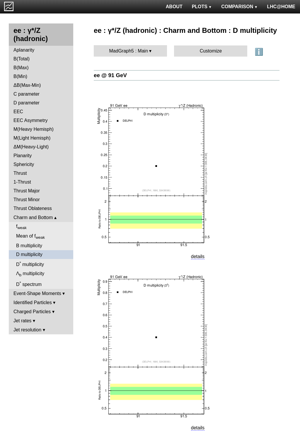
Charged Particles (32, 311)
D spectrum (29, 284)
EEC (18, 111)
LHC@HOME (281, 6)
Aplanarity (23, 50)
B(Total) (21, 58)
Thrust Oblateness (32, 208)
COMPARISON (239, 6)
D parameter (26, 102)
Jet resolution (27, 329)
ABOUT (174, 6)
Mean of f (30, 236)
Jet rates (22, 320)
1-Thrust (22, 181)
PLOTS (202, 6)
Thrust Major (26, 190)
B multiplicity (29, 245)
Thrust (20, 173)
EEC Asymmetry (30, 120)
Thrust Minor (26, 199)
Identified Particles (32, 302)
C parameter (26, 94)
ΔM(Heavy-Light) (31, 146)
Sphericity (23, 164)
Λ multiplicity (30, 274)
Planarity (22, 155)
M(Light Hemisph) (31, 137)
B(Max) (21, 67)
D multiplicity (29, 254)
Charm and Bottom (33, 217)
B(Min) (20, 76)
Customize (211, 50)
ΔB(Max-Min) (27, 85)
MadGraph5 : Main (128, 50)
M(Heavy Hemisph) (33, 129)
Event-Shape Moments (37, 293)
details (197, 256)
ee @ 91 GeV (110, 75)
